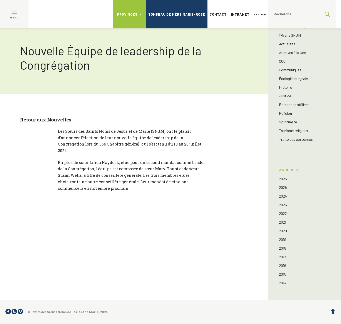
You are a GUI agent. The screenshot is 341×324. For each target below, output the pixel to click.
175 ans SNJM (290, 35)
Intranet (240, 14)
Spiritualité (288, 122)
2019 (282, 239)
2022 (283, 213)
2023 (283, 205)
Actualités (287, 44)
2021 (282, 222)
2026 (283, 179)
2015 (282, 274)
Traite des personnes (296, 139)
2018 (282, 248)
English (260, 14)
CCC (282, 61)
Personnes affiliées (294, 104)
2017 (282, 257)
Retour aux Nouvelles (45, 119)
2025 (283, 187)
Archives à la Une (292, 52)
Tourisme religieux (293, 130)
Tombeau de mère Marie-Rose (176, 14)
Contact (218, 14)
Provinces (127, 14)
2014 (282, 283)
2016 (282, 265)
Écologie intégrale (293, 78)
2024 (283, 196)
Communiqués (290, 70)
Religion (285, 113)
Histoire (285, 87)
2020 (283, 231)
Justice (285, 96)
